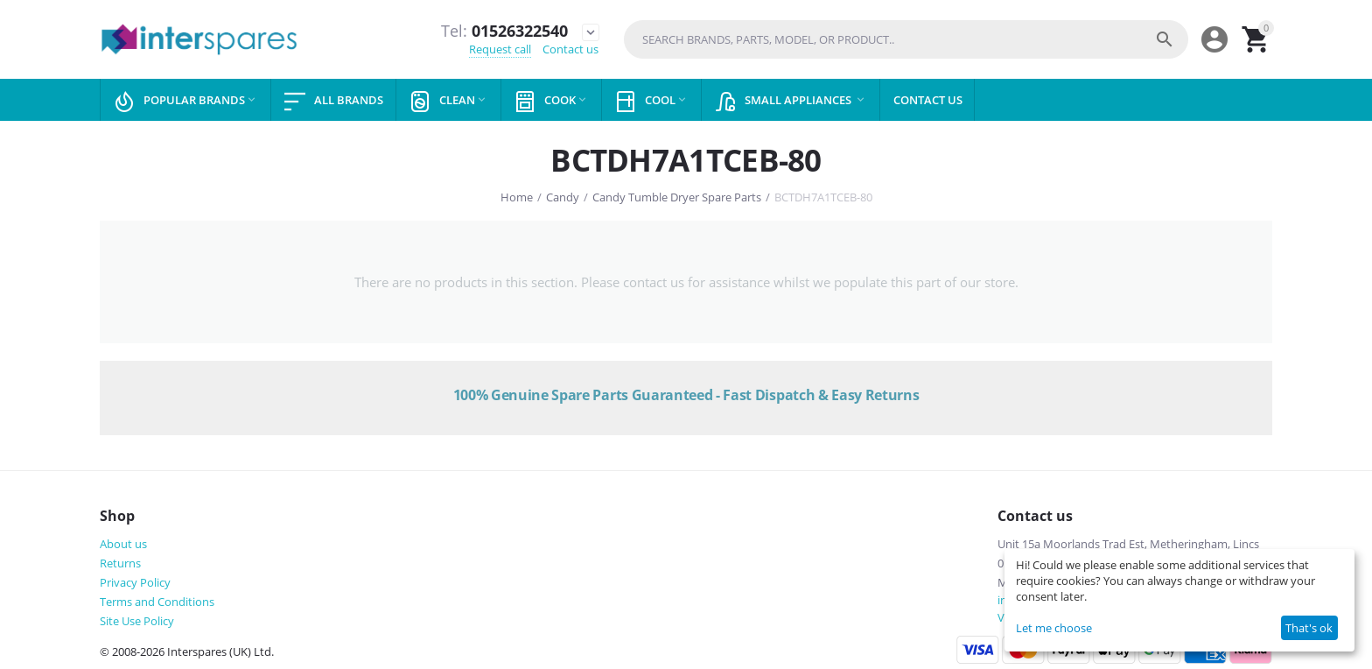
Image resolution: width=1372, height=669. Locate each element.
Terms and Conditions (157, 601)
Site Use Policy (137, 621)
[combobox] (906, 39)
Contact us (570, 49)
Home (516, 197)
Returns (120, 563)
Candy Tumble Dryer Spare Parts (676, 197)
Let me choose (1054, 628)
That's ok (1309, 628)
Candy (562, 197)
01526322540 (504, 31)
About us (123, 544)
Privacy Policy (135, 582)
